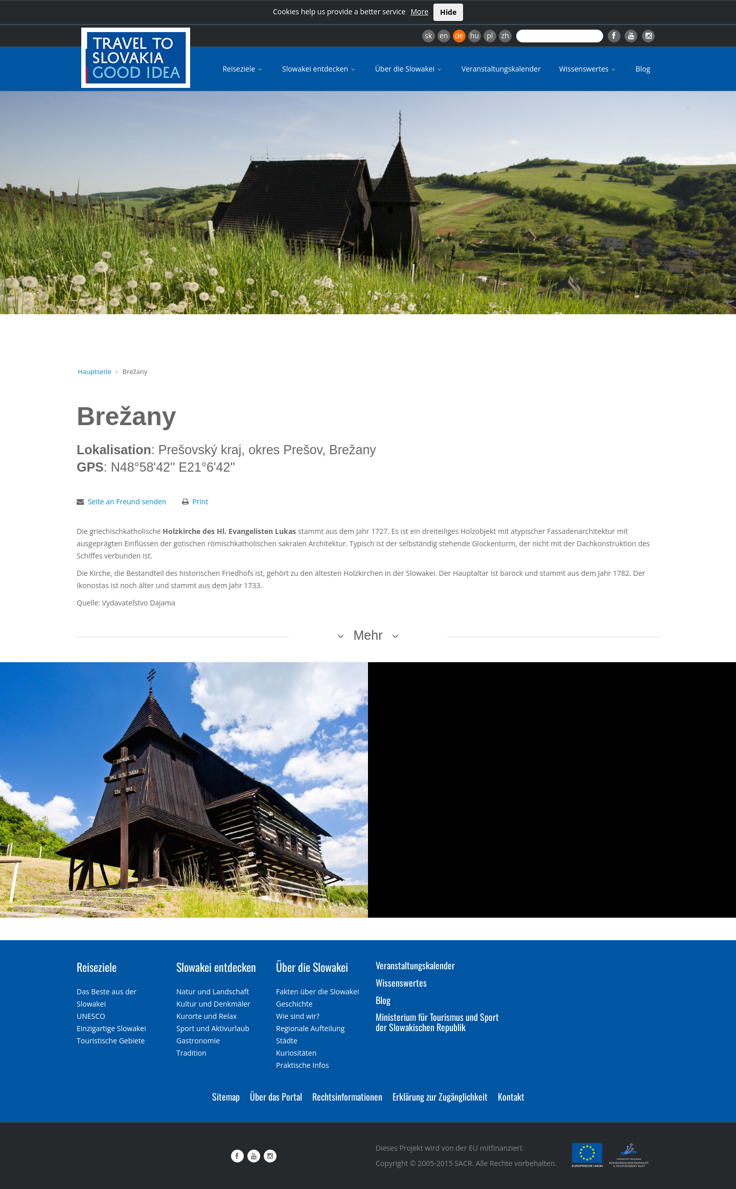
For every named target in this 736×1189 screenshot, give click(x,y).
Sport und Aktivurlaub (212, 1028)
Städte (286, 1040)
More (419, 11)
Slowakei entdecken (319, 69)
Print (200, 501)
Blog (642, 69)
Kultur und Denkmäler (213, 1004)
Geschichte (294, 1004)
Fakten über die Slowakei (317, 991)
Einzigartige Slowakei (111, 1028)
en (444, 35)
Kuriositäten (296, 1053)
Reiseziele (243, 69)
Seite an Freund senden (127, 501)
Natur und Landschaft (212, 991)
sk (428, 35)
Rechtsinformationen (347, 1096)
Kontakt (511, 1096)
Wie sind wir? (297, 1016)
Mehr (368, 635)
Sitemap (226, 1096)
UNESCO (91, 1016)
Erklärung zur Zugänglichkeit (440, 1096)
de (459, 35)
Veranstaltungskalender (501, 69)
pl (490, 35)
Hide (448, 12)
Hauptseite (94, 371)
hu (474, 35)
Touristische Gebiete (111, 1040)
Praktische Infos (302, 1065)
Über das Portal (276, 1096)
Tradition (191, 1053)
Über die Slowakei (409, 69)
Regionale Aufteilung (310, 1028)
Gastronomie (198, 1040)
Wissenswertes (588, 69)
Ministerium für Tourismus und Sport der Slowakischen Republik (437, 1022)
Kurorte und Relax (206, 1016)
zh (505, 35)
